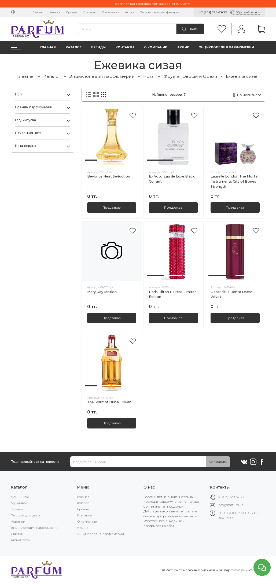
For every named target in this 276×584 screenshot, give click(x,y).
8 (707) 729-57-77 (231, 497)
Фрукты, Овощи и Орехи (190, 76)
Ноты (149, 76)
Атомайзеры (20, 540)
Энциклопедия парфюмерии (160, 12)
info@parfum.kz (230, 505)
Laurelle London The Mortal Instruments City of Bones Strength (234, 181)
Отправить (218, 462)
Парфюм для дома (25, 515)
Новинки (18, 521)
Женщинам (20, 497)
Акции (129, 12)
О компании (110, 12)
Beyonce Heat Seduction (108, 176)
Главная (37, 12)
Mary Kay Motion (102, 292)
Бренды (71, 12)
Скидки (17, 534)
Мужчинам (19, 503)
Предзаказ (111, 207)
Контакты (89, 12)
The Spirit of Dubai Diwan (109, 402)
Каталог (54, 12)
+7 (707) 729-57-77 (213, 12)
